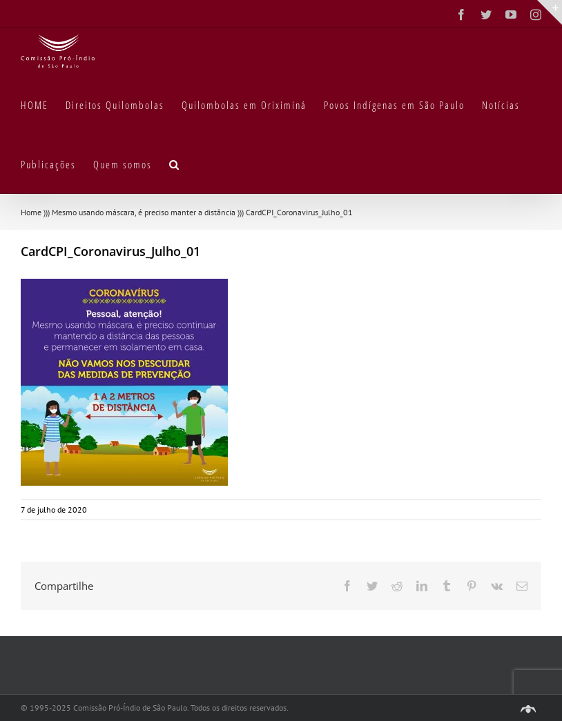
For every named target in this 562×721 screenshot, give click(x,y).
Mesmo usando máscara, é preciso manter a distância (143, 212)
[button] (174, 163)
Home (31, 212)
